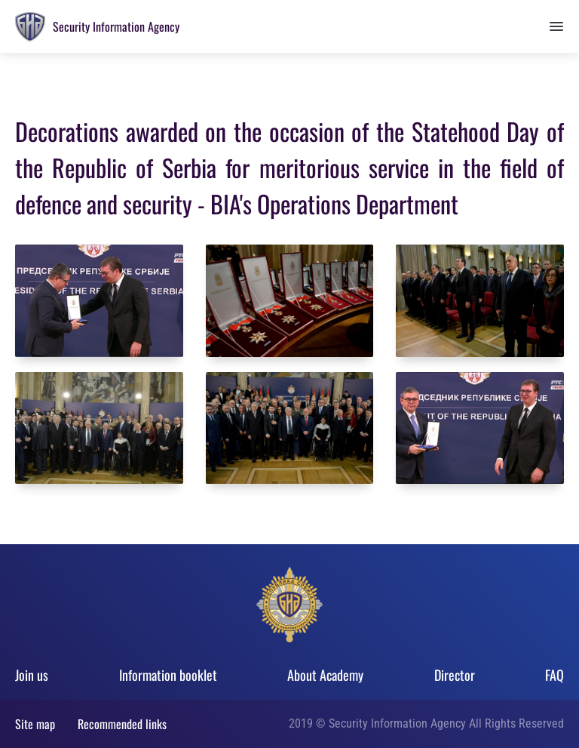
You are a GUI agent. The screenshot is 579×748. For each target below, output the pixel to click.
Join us (31, 675)
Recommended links (122, 724)
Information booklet (168, 675)
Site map (35, 724)
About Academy (325, 675)
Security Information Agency (116, 26)
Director (454, 675)
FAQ (554, 675)
